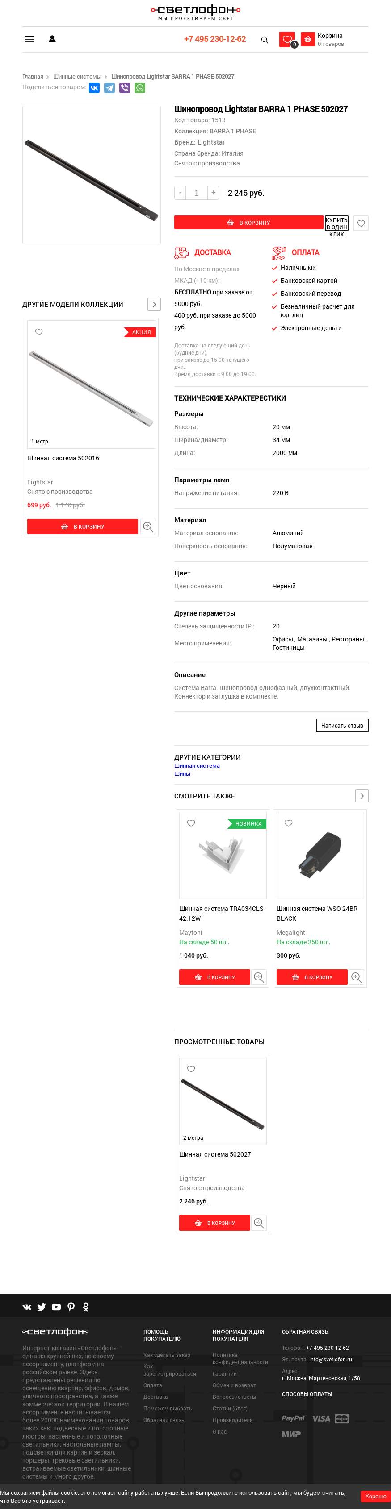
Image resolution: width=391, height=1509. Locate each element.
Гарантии (225, 1354)
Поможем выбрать (167, 1389)
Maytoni (190, 931)
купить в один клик (310, 223)
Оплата (152, 1365)
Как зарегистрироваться (169, 1351)
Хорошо (376, 1496)
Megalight (291, 931)
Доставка (155, 1377)
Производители (233, 1400)
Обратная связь (164, 1400)
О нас (220, 1412)
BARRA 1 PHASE (232, 131)
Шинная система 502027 (215, 1144)
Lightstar (40, 482)
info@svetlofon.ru (330, 1340)
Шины (182, 772)
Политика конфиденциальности (240, 1339)
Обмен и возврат (234, 1365)
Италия (233, 153)
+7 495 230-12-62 (213, 38)
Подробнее (38, 1471)
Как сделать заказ (166, 1335)
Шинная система (197, 764)
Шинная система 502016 (63, 458)
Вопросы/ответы (234, 1377)
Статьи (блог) (230, 1389)
